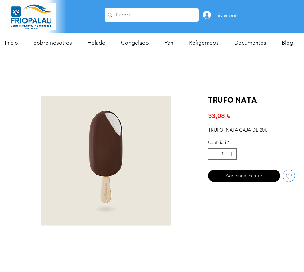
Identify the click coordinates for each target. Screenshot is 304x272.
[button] (99, 42)
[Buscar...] (151, 15)
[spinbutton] (222, 154)
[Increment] (232, 154)
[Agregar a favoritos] (289, 176)
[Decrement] (213, 154)
